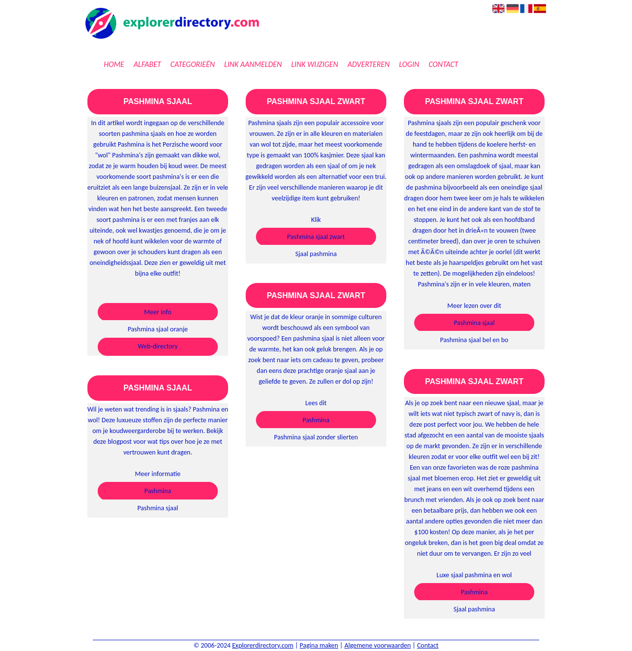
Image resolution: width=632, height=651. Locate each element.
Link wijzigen (314, 64)
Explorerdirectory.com (263, 645)
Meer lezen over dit (474, 306)
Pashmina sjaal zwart (316, 237)
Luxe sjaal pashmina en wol (474, 575)
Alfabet (147, 64)
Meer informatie (157, 474)
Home (114, 64)
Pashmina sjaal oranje (157, 329)
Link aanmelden (253, 64)
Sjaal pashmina (316, 254)
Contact (443, 64)
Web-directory (158, 346)
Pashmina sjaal (157, 508)
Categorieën (192, 64)
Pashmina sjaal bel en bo (474, 340)
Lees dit (316, 403)
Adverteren (368, 64)
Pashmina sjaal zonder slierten (316, 437)
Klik (316, 220)
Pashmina (157, 491)
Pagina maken (319, 645)
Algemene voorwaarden (377, 645)
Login (409, 64)
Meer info (157, 312)
